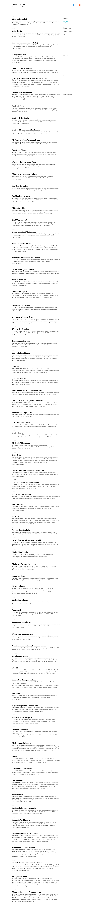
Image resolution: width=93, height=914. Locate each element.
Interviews (67, 31)
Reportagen (67, 28)
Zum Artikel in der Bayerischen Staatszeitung (45, 687)
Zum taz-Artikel (24, 24)
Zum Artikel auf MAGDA (49, 661)
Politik (66, 18)
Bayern (66, 22)
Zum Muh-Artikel (23, 285)
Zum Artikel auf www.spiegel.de (21, 827)
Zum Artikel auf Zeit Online (29, 546)
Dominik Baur (18, 5)
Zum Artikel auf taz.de (25, 384)
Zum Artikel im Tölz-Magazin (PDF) (37, 762)
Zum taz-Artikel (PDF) (19, 736)
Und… (65, 34)
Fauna (65, 25)
